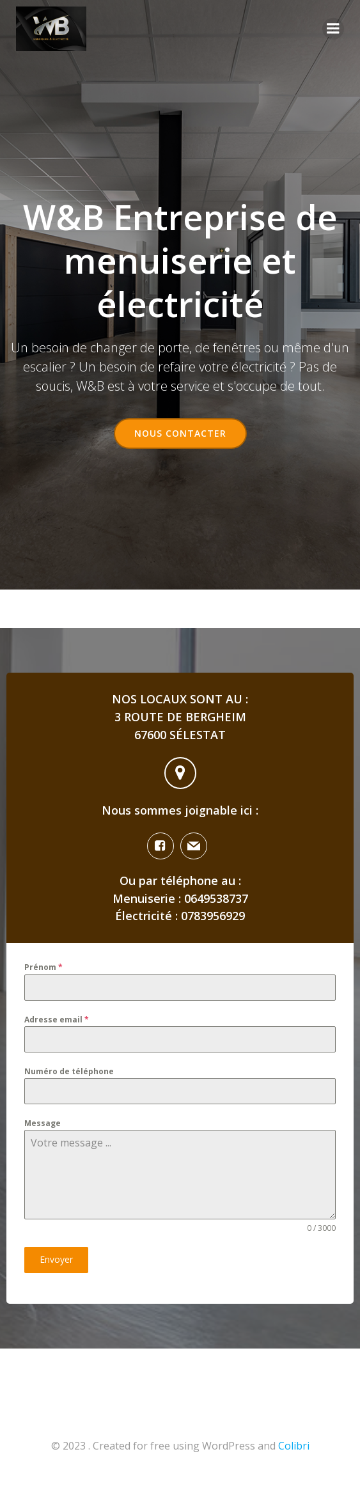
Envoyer (56, 1259)
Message (42, 1123)
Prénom (43, 967)
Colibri (293, 1446)
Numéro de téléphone (69, 1071)
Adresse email (56, 1019)
